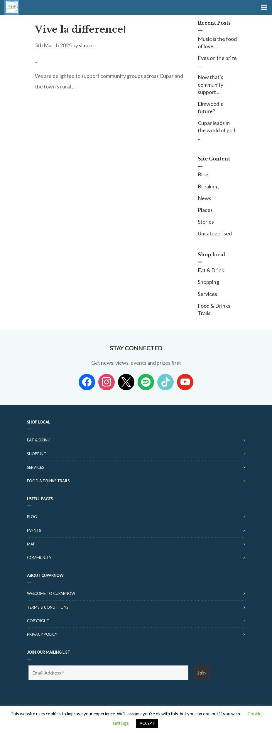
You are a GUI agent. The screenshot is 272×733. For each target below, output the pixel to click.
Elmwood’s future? (210, 107)
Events (34, 530)
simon (85, 45)
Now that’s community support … (210, 84)
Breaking (208, 186)
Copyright (38, 620)
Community (39, 557)
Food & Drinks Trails (214, 309)
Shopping (208, 282)
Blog (203, 174)
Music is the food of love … (217, 42)
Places (205, 210)
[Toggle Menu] (263, 7)
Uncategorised (215, 233)
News (204, 198)
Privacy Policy (42, 634)
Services (207, 294)
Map (31, 544)
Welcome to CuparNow (51, 593)
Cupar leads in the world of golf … (217, 130)
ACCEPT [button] (147, 723)
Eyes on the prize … (217, 61)
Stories (206, 221)
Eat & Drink (211, 270)
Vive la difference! (80, 29)
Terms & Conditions (47, 607)
